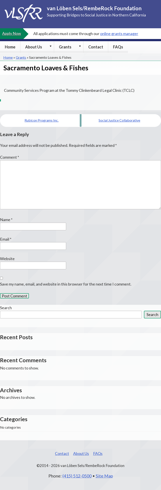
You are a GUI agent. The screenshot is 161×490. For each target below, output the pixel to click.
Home (10, 46)
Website (7, 258)
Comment (9, 157)
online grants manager (119, 33)
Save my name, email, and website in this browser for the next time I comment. (65, 284)
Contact (95, 46)
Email (5, 239)
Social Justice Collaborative (119, 120)
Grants (65, 46)
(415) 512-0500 (77, 475)
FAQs (118, 46)
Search (6, 307)
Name (6, 219)
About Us (33, 46)
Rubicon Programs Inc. (41, 120)
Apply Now (11, 33)
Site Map (104, 475)
